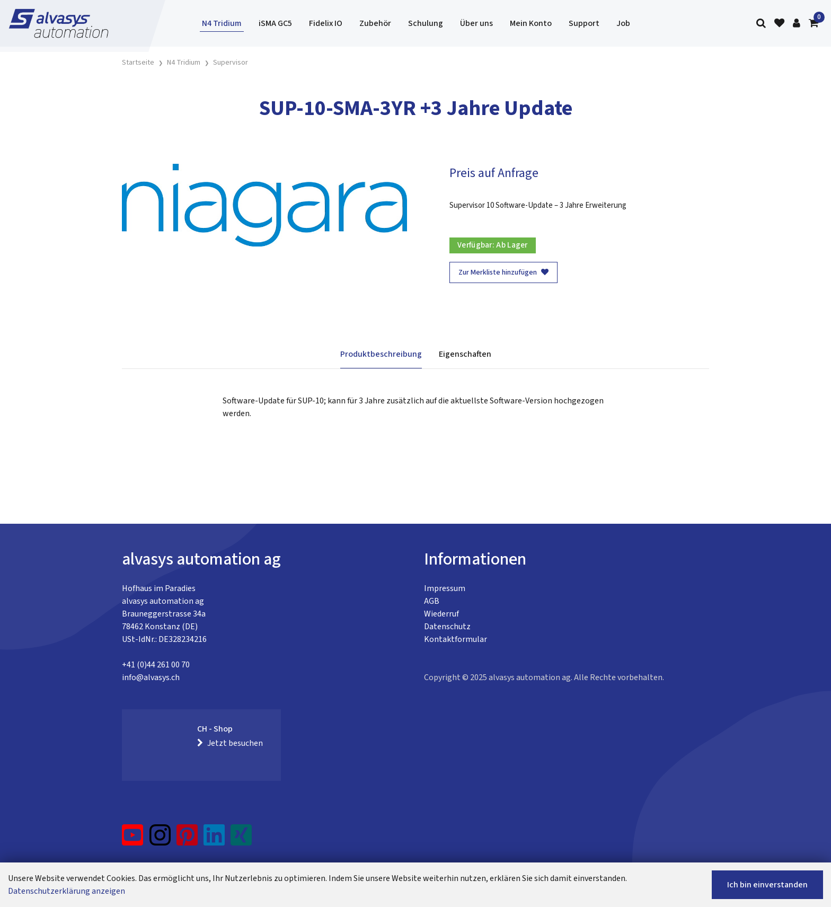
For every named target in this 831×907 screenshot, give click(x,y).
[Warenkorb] (814, 23)
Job (623, 23)
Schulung (425, 23)
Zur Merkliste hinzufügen (503, 272)
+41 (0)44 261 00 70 (156, 665)
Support (584, 23)
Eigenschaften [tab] (465, 354)
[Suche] (761, 23)
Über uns (476, 23)
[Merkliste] (779, 23)
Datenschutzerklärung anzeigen (66, 891)
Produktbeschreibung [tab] (381, 354)
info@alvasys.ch (151, 677)
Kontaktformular (455, 639)
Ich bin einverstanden (767, 885)
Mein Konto (531, 23)
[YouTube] (132, 839)
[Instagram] (160, 839)
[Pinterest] (187, 839)
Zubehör (375, 23)
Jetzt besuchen (230, 743)
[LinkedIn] (214, 839)
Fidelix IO (325, 23)
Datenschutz (447, 626)
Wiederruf (441, 614)
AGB (431, 601)
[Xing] (241, 839)
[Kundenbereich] (797, 23)
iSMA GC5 (275, 23)
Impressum (444, 588)
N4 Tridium (222, 23)
